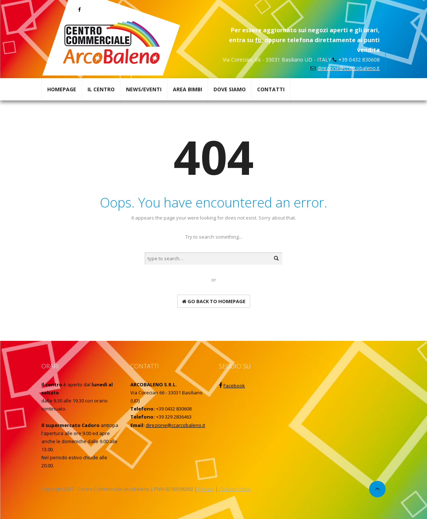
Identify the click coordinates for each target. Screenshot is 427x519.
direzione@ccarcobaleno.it (349, 68)
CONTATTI (271, 89)
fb (258, 40)
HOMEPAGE (61, 89)
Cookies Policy (235, 489)
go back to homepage (213, 301)
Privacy (206, 489)
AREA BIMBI (187, 89)
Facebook (234, 385)
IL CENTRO (101, 89)
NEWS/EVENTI (143, 89)
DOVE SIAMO (230, 89)
